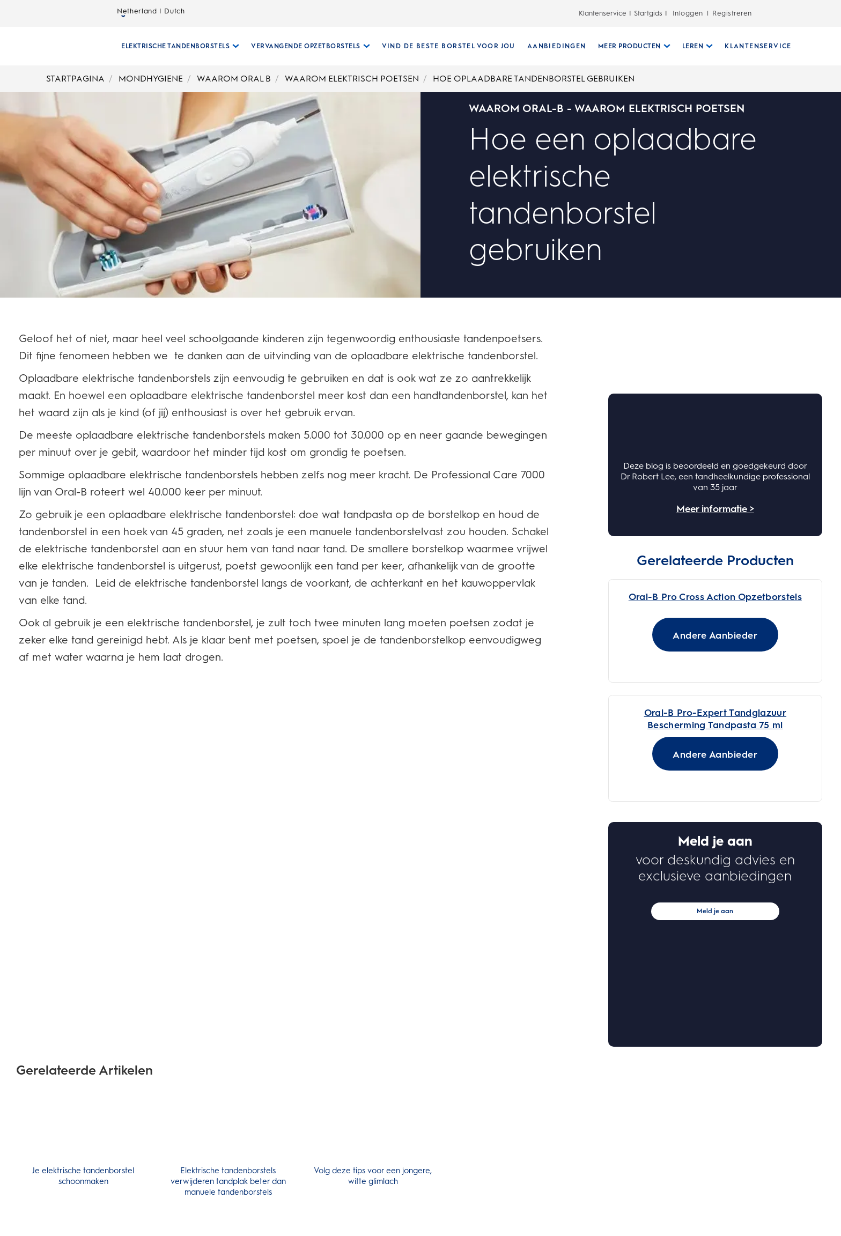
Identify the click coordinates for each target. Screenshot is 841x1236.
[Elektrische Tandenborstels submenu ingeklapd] (176, 46)
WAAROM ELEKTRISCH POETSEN (352, 78)
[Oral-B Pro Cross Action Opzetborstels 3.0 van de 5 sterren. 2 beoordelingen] (659, 592)
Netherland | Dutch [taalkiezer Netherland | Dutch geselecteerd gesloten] (151, 14)
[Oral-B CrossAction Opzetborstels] (715, 744)
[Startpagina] (64, 46)
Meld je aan (715, 1196)
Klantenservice (602, 13)
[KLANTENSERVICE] (753, 46)
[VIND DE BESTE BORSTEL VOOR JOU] (444, 46)
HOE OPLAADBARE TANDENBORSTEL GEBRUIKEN (534, 78)
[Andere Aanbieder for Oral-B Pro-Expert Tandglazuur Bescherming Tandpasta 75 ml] (715, 1038)
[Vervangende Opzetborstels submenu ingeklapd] (306, 46)
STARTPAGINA (75, 78)
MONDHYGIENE (151, 78)
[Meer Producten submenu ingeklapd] (630, 46)
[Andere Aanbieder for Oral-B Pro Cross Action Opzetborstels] (715, 911)
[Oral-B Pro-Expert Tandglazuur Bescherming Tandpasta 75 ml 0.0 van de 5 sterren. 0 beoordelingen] (659, 984)
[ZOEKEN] (803, 46)
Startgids (648, 13)
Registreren (732, 13)
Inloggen (688, 13)
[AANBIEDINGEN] (552, 46)
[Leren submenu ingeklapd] (693, 46)
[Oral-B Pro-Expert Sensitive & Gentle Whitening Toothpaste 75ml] (715, 1003)
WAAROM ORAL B (234, 78)
